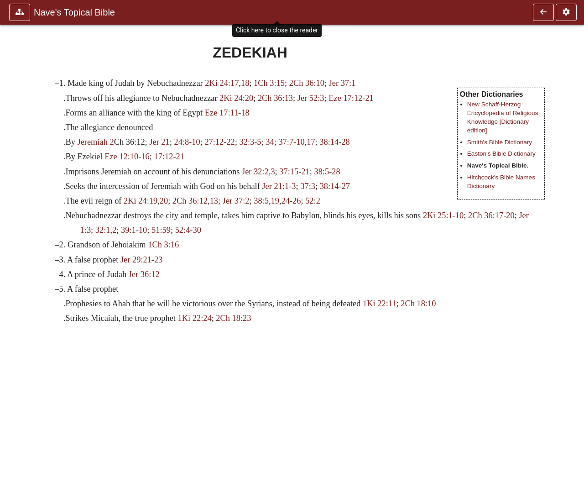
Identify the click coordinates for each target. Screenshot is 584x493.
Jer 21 (159, 142)
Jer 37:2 (236, 200)
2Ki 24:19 (140, 200)
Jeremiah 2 (95, 142)
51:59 (161, 230)
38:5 (261, 200)
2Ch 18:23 (233, 318)
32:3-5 (250, 142)
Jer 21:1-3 (279, 186)
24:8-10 (187, 142)
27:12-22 (219, 142)
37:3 (307, 186)
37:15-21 (294, 171)
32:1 (102, 230)
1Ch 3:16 (163, 244)
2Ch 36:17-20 (491, 215)
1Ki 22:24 (195, 318)
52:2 (312, 200)
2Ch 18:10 (418, 303)
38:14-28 (334, 142)
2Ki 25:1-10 (443, 215)
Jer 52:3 (310, 98)
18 (245, 83)
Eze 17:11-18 (227, 112)
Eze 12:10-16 (127, 156)
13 (214, 200)
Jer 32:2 (255, 171)
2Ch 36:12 (190, 200)
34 (270, 142)
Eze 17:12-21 (351, 98)
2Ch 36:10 (306, 83)
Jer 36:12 (144, 274)
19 (275, 200)
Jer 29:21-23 (141, 259)
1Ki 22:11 (379, 303)
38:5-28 (327, 171)
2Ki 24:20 (236, 98)
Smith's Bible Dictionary (499, 142)
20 (164, 200)
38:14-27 (335, 186)
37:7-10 (291, 142)
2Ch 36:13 (275, 98)
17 (311, 142)
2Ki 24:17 (222, 83)
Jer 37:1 (342, 83)
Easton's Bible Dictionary (501, 153)
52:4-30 (188, 230)
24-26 (291, 200)
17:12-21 (169, 156)
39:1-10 (134, 230)
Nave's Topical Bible (74, 12)
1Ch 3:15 (269, 83)
